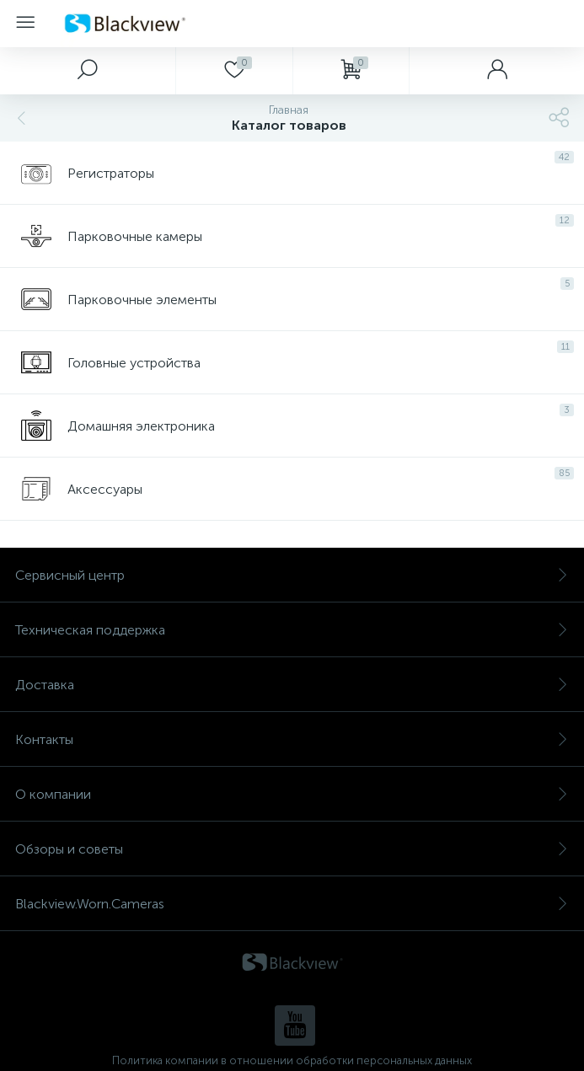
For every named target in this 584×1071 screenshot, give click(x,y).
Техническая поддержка (292, 630)
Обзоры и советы (292, 849)
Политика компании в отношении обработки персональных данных (292, 1060)
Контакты (292, 739)
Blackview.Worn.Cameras (292, 904)
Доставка (292, 685)
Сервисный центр (292, 575)
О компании (292, 794)
